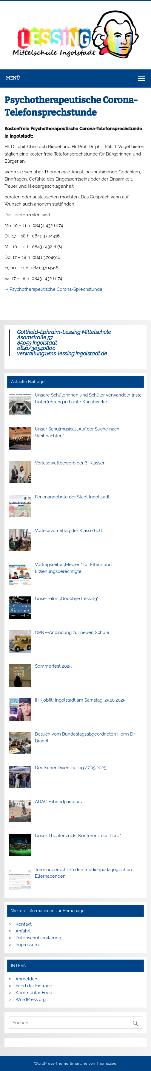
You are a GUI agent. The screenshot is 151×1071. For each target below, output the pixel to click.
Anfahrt (23, 931)
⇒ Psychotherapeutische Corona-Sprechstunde (53, 289)
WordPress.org (31, 999)
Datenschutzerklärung (38, 938)
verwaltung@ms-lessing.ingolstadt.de (62, 353)
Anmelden (26, 979)
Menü (13, 78)
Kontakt (24, 924)
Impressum (27, 944)
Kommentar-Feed (34, 992)
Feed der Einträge (34, 985)
